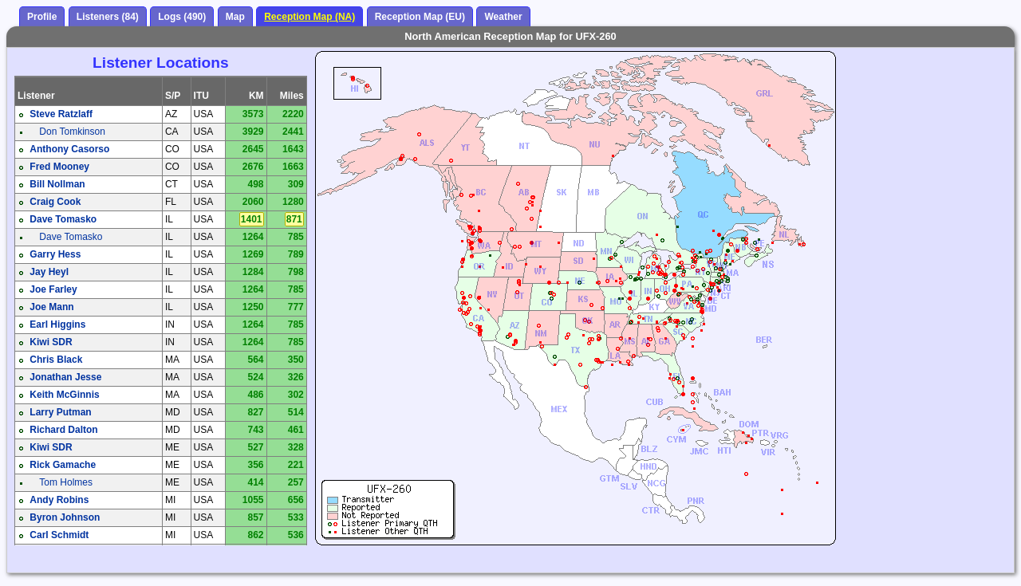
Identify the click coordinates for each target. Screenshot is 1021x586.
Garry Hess (55, 254)
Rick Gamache (63, 464)
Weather (503, 16)
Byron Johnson (65, 517)
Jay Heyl (49, 271)
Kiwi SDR (51, 342)
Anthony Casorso (69, 149)
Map (235, 16)
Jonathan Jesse (65, 377)
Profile (42, 16)
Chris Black (56, 359)
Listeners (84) (108, 16)
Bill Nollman (57, 184)
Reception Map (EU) (420, 16)
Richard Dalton (63, 429)
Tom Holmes (66, 482)
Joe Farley (53, 289)
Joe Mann (51, 307)
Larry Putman (60, 412)
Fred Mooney (59, 166)
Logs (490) (182, 16)
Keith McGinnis (64, 394)
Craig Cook (55, 201)
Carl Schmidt (59, 535)
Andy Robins (59, 499)
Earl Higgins (57, 324)
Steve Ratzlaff (61, 114)
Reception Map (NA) (309, 16)
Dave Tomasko (63, 219)
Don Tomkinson (72, 131)
